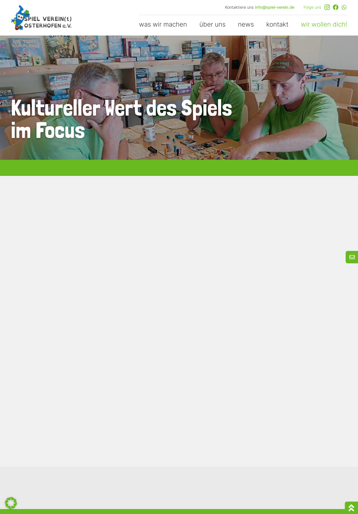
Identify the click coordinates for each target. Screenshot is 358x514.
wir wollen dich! (324, 24)
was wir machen (163, 24)
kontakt (277, 24)
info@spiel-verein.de (274, 7)
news (246, 24)
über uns (212, 24)
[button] (11, 503)
